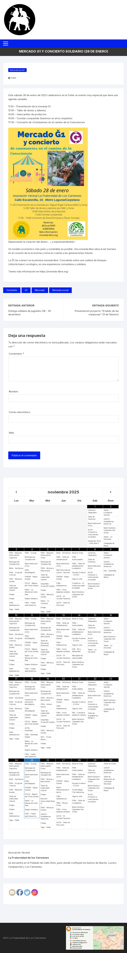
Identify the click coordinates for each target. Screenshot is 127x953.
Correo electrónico (19, 412)
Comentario (16, 353)
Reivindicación (17, 70)
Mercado (40, 290)
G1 (26, 290)
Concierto (11, 290)
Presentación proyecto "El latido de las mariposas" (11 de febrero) (97, 312)
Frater (13, 77)
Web (11, 432)
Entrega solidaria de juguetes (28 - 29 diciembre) (29, 312)
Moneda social (60, 290)
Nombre (13, 391)
